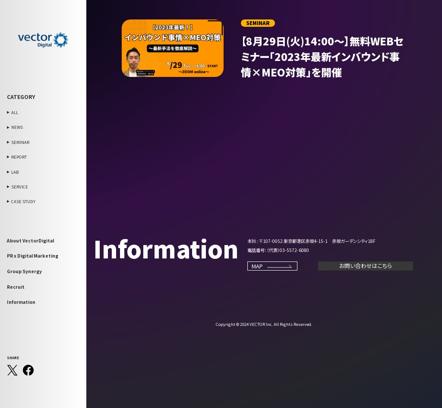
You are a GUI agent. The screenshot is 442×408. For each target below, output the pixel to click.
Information (21, 302)
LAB (15, 172)
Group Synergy (24, 271)
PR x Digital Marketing (32, 255)
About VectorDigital (30, 240)
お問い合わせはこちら (365, 265)
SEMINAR (20, 142)
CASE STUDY (23, 201)
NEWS (17, 127)
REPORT (19, 157)
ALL (14, 112)
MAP (272, 266)
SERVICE (19, 187)
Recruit (16, 287)
